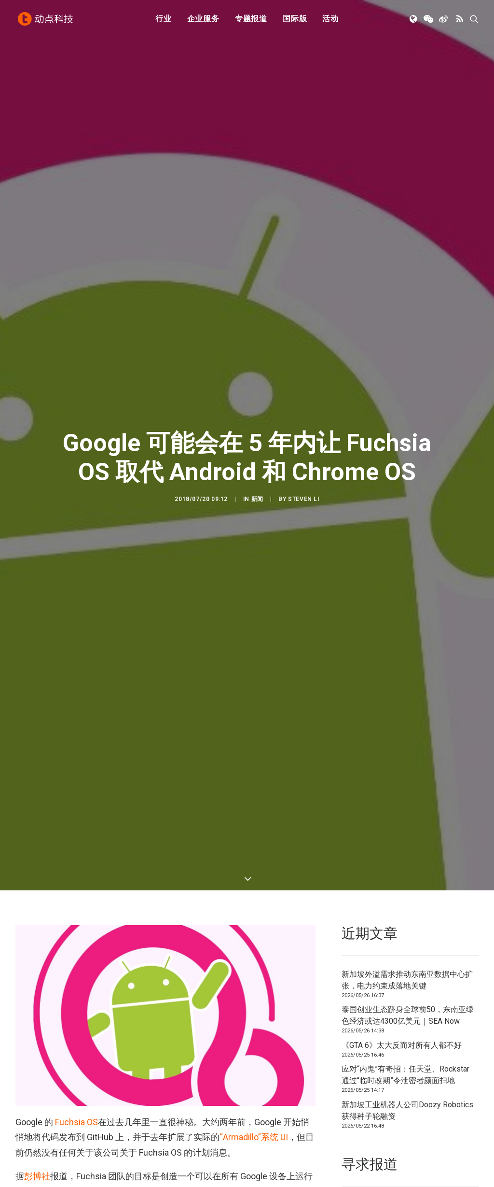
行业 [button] (163, 20)
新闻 (257, 481)
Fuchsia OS (76, 1086)
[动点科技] (46, 21)
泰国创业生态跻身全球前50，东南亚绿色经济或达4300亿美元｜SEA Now (408, 980)
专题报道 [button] (251, 20)
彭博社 (37, 1141)
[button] (414, 21)
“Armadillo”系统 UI (254, 1102)
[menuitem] (163, 21)
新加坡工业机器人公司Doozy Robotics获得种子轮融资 (407, 1074)
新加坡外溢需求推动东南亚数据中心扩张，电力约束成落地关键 (407, 944)
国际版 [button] (295, 20)
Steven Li (303, 481)
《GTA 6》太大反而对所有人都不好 (402, 1009)
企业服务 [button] (203, 20)
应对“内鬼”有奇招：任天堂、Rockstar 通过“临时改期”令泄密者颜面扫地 (405, 1039)
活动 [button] (330, 20)
